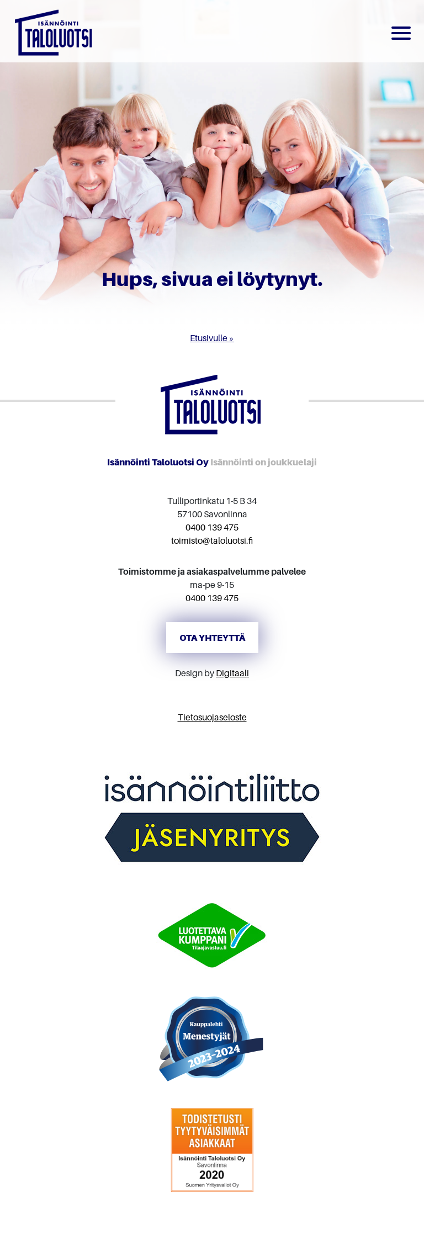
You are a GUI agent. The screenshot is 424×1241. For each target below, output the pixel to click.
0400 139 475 (212, 527)
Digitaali (232, 672)
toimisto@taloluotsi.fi (212, 540)
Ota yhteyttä (212, 637)
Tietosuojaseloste (212, 717)
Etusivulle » (212, 337)
